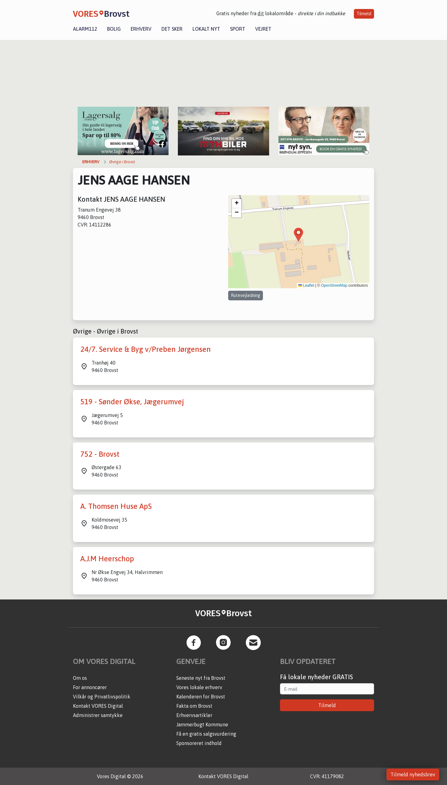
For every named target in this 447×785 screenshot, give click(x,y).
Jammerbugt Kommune (202, 724)
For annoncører (90, 687)
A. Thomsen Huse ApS (116, 506)
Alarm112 (85, 29)
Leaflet (306, 285)
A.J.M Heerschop (107, 558)
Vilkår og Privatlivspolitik (101, 696)
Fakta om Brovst (194, 706)
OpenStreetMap (334, 285)
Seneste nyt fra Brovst (200, 678)
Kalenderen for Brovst (200, 696)
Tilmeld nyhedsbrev (413, 774)
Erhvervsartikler (194, 715)
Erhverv (141, 29)
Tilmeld (364, 13)
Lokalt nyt (206, 29)
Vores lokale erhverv (199, 687)
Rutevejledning (245, 295)
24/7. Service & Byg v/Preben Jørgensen (145, 349)
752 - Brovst (100, 454)
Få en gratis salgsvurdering (206, 734)
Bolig (114, 29)
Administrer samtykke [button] (98, 715)
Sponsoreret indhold (199, 743)
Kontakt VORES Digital (98, 706)
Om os (80, 678)
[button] (298, 235)
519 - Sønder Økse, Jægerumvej (132, 401)
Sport (237, 29)
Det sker (172, 29)
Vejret (263, 29)
